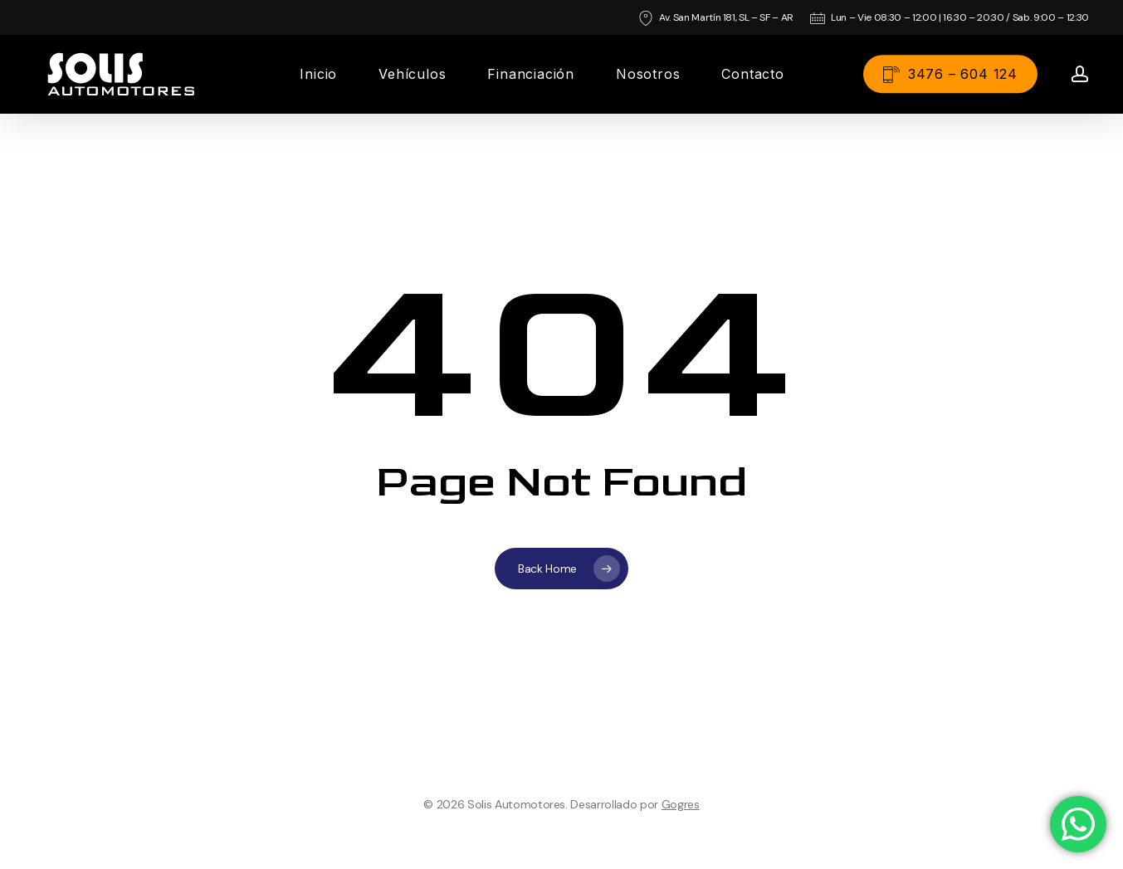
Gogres (681, 804)
